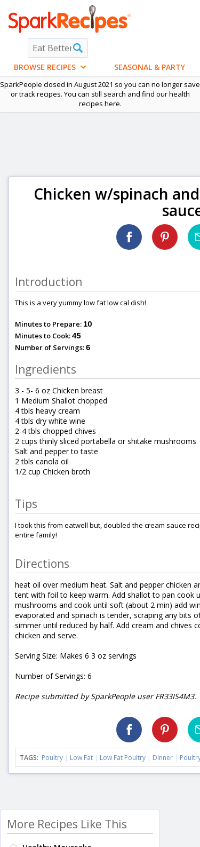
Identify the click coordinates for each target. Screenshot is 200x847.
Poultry (52, 757)
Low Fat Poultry (123, 757)
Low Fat (81, 757)
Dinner (163, 757)
